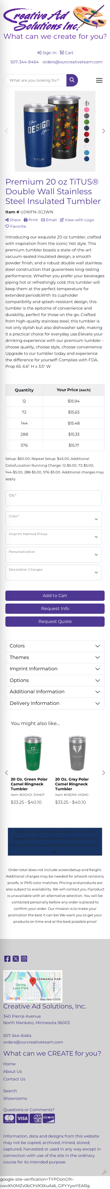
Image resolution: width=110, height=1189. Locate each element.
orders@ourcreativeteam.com (72, 62)
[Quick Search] (35, 80)
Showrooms (15, 1098)
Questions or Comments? (29, 1109)
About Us (12, 1071)
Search (10, 1091)
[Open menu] (99, 80)
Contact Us (14, 1079)
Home (9, 1064)
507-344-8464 (24, 62)
